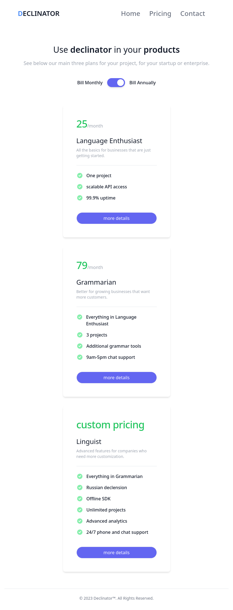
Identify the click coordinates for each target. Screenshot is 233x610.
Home (130, 13)
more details (117, 218)
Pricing (160, 13)
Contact (192, 13)
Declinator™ (104, 598)
